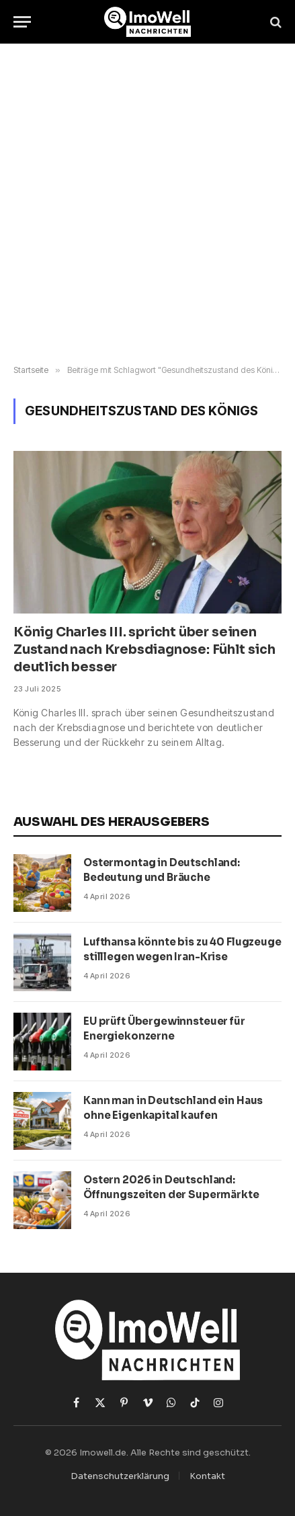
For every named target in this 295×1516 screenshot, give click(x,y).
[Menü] (22, 22)
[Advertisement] (147, 204)
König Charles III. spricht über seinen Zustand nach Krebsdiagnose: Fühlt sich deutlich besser (144, 649)
